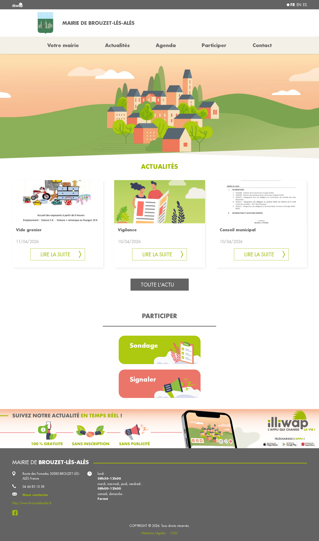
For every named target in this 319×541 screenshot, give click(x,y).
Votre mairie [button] (63, 45)
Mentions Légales (154, 533)
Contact (262, 45)
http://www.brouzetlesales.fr (32, 503)
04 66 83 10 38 (33, 487)
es (305, 5)
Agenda (166, 45)
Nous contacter (35, 495)
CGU (173, 533)
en (299, 5)
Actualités (117, 45)
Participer (214, 45)
